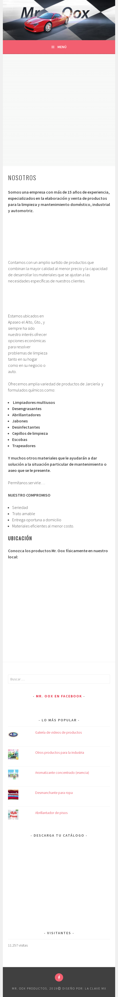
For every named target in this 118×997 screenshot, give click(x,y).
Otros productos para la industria (59, 752)
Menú (62, 47)
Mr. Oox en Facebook (59, 696)
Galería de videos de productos (58, 732)
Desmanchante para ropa (54, 792)
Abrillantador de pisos (51, 812)
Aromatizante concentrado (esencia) (62, 772)
